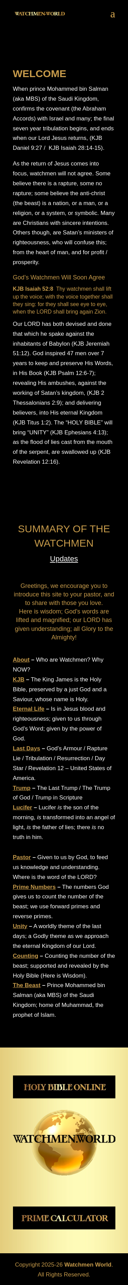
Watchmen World (87, 1264)
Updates (64, 558)
